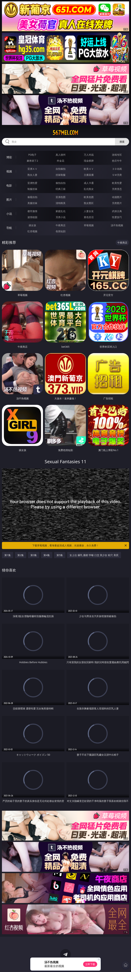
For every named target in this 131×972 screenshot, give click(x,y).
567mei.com (65, 132)
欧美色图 (89, 197)
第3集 (33, 555)
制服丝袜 (32, 189)
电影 (9, 185)
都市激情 (32, 211)
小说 (9, 214)
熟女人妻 (32, 174)
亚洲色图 (61, 197)
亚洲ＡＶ (32, 168)
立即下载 (90, 964)
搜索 (122, 141)
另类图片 (117, 203)
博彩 (9, 157)
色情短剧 (61, 231)
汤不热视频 (117, 225)
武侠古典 (117, 211)
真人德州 (61, 154)
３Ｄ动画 (117, 168)
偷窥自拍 (32, 197)
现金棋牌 (89, 160)
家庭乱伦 (61, 211)
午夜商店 (61, 225)
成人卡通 (89, 183)
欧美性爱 (117, 183)
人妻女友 (89, 211)
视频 (9, 171)
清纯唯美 (61, 203)
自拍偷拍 (61, 168)
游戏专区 (117, 154)
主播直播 (89, 174)
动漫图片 (117, 197)
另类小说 (61, 217)
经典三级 (61, 189)
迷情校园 (32, 217)
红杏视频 (32, 231)
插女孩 (32, 225)
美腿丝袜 (32, 203)
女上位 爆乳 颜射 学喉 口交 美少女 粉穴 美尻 (94, 555)
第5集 (60, 555)
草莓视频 (89, 225)
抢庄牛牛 (117, 160)
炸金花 (60, 160)
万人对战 (89, 154)
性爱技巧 (117, 217)
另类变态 (117, 189)
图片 (9, 200)
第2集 (20, 555)
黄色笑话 (89, 217)
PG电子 (32, 154)
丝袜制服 (61, 174)
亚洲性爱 (32, 183)
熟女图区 (89, 203)
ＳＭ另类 (117, 174)
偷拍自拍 (61, 183)
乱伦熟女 (89, 189)
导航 (9, 228)
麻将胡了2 (32, 160)
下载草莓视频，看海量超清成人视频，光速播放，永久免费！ (79, 545)
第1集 (7, 555)
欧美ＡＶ (89, 168)
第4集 (46, 555)
